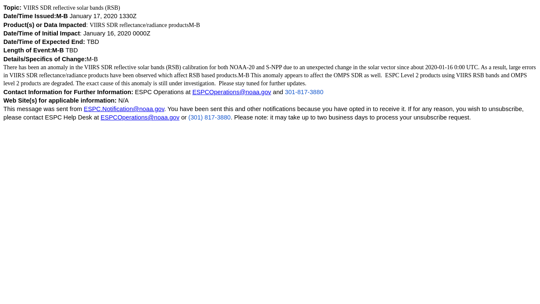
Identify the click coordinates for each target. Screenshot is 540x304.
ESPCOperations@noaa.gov (231, 92)
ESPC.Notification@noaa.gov (124, 109)
